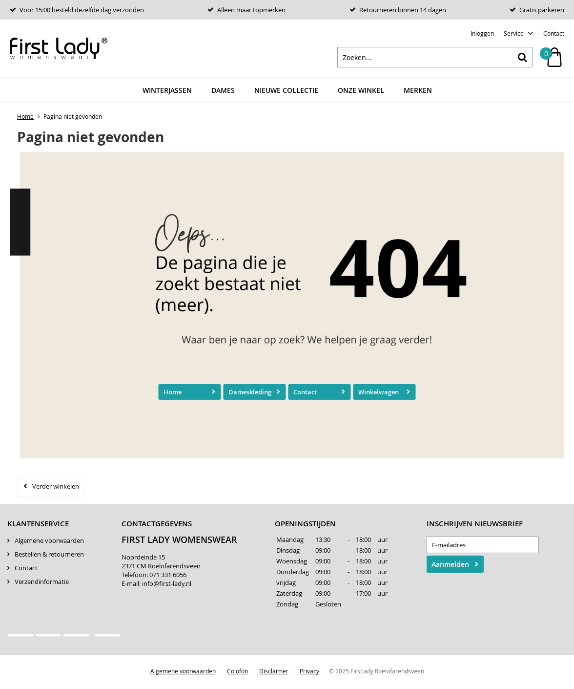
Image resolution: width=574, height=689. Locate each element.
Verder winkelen (55, 486)
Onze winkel (361, 90)
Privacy (309, 671)
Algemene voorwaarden (49, 540)
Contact (553, 33)
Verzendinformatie (42, 581)
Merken (418, 90)
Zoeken (522, 57)
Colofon (237, 671)
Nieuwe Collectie (286, 90)
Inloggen (482, 33)
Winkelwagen (378, 392)
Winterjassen (167, 90)
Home (173, 392)
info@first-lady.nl (166, 583)
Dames (223, 90)
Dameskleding (249, 392)
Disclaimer (273, 671)
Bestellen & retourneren (49, 554)
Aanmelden (450, 564)
